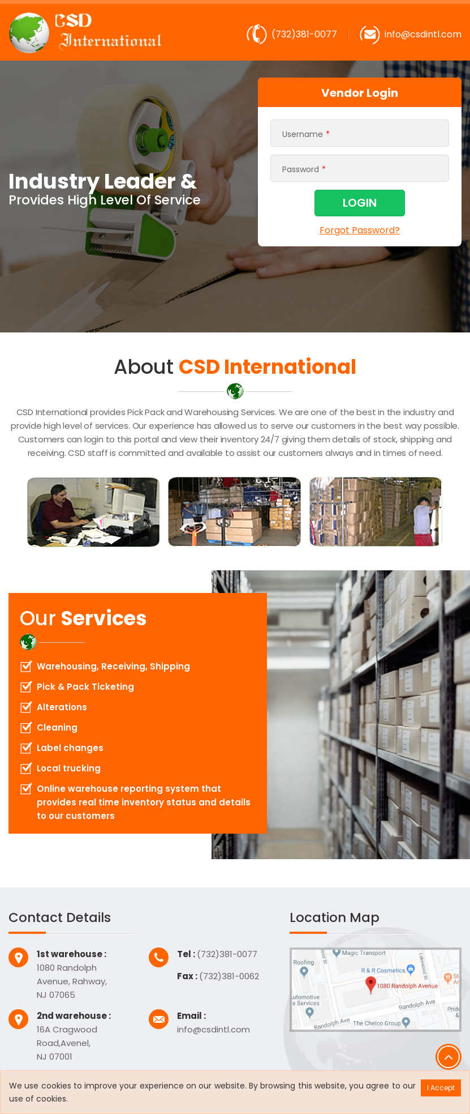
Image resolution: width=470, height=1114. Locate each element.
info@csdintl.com (423, 34)
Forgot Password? (360, 230)
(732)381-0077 (304, 34)
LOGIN (360, 203)
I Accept (441, 1087)
